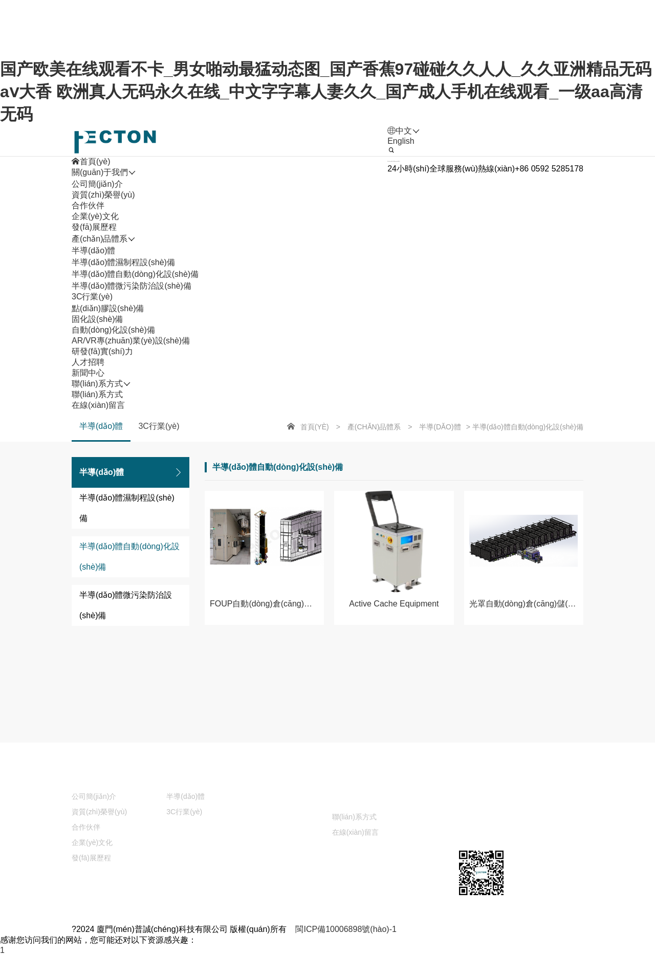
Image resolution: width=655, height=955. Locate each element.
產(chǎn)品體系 (374, 427)
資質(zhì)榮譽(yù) (103, 194)
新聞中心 (277, 798)
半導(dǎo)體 (93, 250)
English (400, 141)
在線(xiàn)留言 (98, 405)
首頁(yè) (314, 427)
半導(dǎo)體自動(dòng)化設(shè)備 (135, 274)
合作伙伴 (88, 205)
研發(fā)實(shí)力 (291, 778)
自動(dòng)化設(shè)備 (113, 329)
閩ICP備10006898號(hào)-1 (345, 929)
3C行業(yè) (92, 296)
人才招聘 (377, 778)
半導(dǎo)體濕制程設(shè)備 (123, 262)
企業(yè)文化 (95, 216)
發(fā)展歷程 (94, 227)
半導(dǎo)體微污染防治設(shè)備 (131, 285)
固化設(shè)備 (97, 319)
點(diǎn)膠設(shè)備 (108, 308)
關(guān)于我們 (100, 778)
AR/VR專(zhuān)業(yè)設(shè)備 (131, 340)
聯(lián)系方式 (97, 394)
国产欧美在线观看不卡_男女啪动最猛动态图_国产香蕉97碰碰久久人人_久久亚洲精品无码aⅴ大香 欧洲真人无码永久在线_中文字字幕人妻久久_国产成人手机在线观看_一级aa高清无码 (325, 91)
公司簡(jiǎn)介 (97, 184)
